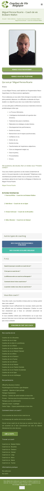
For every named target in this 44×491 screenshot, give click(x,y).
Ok (22, 487)
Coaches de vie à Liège (9, 340)
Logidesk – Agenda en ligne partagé (13, 390)
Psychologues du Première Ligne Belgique (15, 387)
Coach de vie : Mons (8, 457)
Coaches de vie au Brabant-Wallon (12, 348)
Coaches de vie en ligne (9, 372)
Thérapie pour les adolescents (11, 401)
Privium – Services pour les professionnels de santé (18, 398)
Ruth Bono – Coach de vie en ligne (17, 203)
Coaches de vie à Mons (9, 354)
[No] (42, 485)
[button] (42, 4)
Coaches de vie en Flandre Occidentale (14, 370)
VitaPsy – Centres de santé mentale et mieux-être (17, 395)
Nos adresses (6, 471)
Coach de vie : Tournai (8, 463)
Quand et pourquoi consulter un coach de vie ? (17, 266)
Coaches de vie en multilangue (11, 375)
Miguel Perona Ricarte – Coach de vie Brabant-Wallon (28, 20)
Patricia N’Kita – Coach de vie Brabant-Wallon (21, 195)
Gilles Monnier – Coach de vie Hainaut (18, 220)
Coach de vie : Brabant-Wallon (11, 444)
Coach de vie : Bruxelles (9, 447)
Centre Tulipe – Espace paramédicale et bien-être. (17, 406)
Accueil (4, 19)
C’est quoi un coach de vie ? (12, 271)
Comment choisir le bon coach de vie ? (15, 281)
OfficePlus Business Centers (11, 385)
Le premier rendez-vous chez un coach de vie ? (17, 287)
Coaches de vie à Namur (9, 346)
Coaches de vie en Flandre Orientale (13, 367)
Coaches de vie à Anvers (9, 362)
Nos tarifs (5, 474)
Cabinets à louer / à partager (10, 404)
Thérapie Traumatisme (9, 393)
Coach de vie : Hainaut (8, 452)
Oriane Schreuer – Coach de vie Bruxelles (19, 212)
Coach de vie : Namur (8, 460)
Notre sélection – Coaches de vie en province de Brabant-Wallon (24, 19)
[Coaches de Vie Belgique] (15, 4)
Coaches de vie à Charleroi (10, 356)
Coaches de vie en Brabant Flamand (13, 351)
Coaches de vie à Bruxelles (10, 338)
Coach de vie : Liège (8, 455)
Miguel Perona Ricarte (9, 185)
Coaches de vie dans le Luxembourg (13, 343)
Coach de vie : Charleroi (9, 449)
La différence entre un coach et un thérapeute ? (17, 276)
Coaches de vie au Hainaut (10, 364)
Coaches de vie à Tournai (9, 359)
